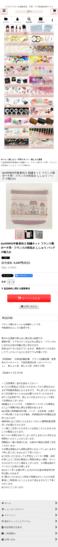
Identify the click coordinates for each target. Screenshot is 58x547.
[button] (4, 11)
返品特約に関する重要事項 (16, 288)
